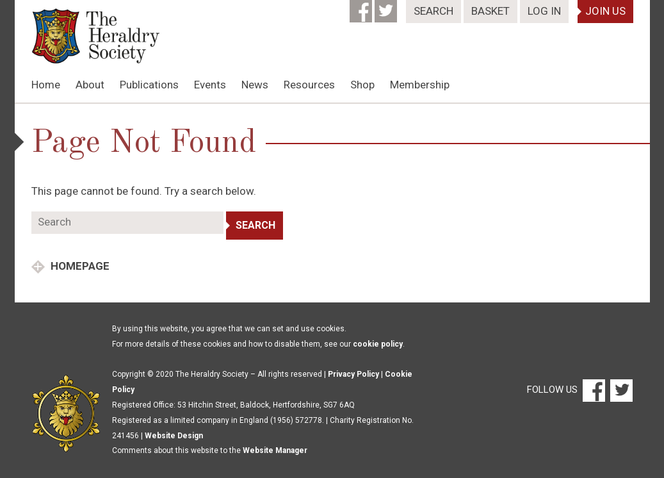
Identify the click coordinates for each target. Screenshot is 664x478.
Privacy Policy (353, 374)
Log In (544, 10)
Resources (309, 84)
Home (45, 84)
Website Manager (275, 450)
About (90, 84)
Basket (490, 10)
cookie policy (378, 344)
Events (210, 84)
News (254, 84)
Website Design (174, 435)
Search (433, 10)
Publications (149, 84)
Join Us (605, 10)
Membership (419, 84)
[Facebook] (362, 7)
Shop (362, 84)
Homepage (78, 266)
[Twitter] (387, 7)
